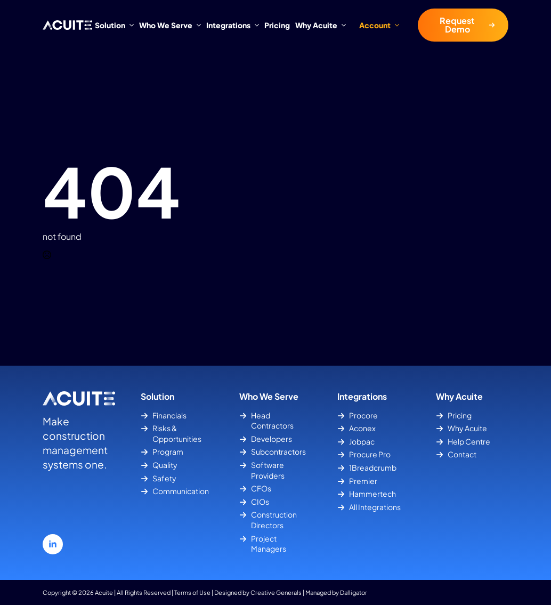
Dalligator (353, 592)
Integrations (228, 25)
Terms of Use (192, 592)
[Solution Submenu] (130, 25)
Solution (110, 25)
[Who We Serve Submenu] (198, 25)
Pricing (277, 25)
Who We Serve (165, 25)
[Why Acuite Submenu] (343, 25)
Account (375, 25)
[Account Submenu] (400, 25)
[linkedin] (53, 544)
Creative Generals (276, 592)
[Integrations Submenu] (256, 25)
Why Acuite (316, 25)
